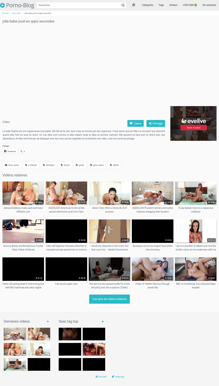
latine (114, 165)
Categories (147, 5)
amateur (49, 165)
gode (80, 165)
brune (65, 165)
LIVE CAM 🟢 (190, 5)
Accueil (5, 13)
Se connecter (209, 5)
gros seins (97, 165)
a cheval (30, 165)
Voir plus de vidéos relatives (109, 299)
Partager (156, 123)
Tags (161, 5)
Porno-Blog (17, 5)
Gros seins (16, 13)
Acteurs (173, 5)
